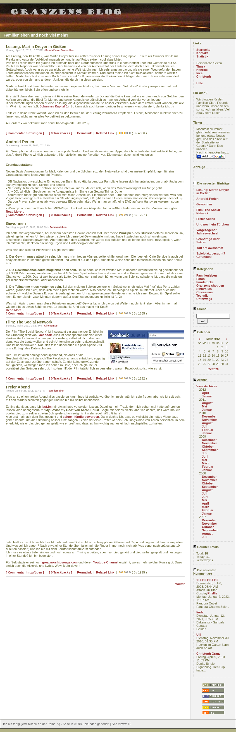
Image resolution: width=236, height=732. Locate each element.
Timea (200, 66)
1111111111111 (207, 580)
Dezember (209, 416)
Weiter (180, 583)
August (207, 403)
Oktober (208, 446)
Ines (199, 73)
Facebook (44, 335)
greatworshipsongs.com (60, 562)
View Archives (206, 386)
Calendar (201, 332)
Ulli (198, 634)
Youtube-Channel (105, 562)
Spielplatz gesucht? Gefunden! (210, 255)
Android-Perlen (207, 198)
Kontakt (202, 53)
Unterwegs (204, 299)
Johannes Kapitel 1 (54, 106)
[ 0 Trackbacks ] (60, 133)
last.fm (46, 406)
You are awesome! (209, 247)
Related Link (105, 133)
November (209, 419)
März (205, 463)
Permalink (84, 133)
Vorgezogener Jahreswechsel (207, 231)
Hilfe (199, 83)
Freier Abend (205, 218)
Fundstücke (53, 50)
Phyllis (212, 593)
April (205, 393)
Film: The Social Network (208, 211)
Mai (204, 406)
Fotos (200, 278)
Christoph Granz (208, 653)
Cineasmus (51, 325)
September (210, 450)
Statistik (202, 56)
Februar (207, 429)
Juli (204, 426)
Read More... (15, 211)
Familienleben (58, 227)
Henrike (202, 69)
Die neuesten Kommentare (204, 571)
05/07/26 (213, 369)
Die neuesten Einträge (211, 183)
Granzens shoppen (210, 285)
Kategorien (203, 269)
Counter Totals (206, 547)
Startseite (203, 49)
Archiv (200, 379)
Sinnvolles (67, 50)
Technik (202, 295)
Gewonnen (204, 204)
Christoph (203, 76)
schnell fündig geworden (81, 416)
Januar (207, 396)
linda (200, 612)
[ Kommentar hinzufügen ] (25, 133)
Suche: (200, 309)
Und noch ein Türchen (212, 224)
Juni (205, 456)
